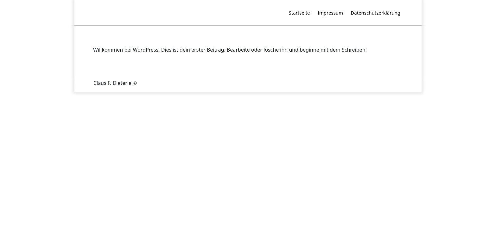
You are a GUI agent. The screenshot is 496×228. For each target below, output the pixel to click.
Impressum (330, 13)
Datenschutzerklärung (375, 13)
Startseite (299, 13)
